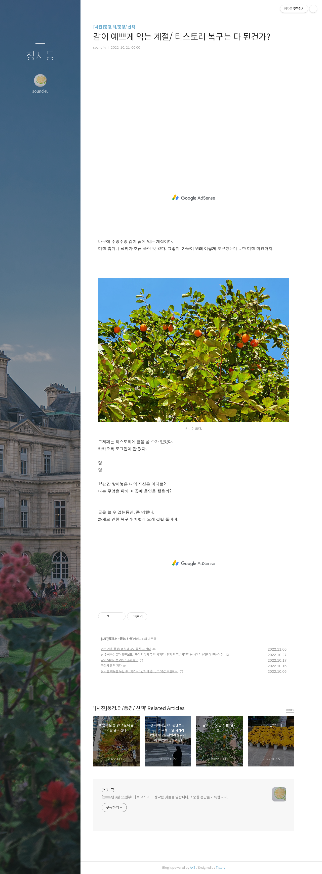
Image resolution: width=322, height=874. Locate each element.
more (295, 710)
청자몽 (40, 56)
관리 (70, 864)
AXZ (197, 867)
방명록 (30, 864)
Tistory (224, 867)
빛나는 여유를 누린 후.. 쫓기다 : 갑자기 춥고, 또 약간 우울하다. (144, 671)
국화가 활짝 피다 (115, 665)
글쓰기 (11, 864)
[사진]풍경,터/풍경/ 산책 (118, 27)
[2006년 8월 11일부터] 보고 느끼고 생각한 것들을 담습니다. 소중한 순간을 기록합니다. (169, 797)
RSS (50, 864)
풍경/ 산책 (130, 639)
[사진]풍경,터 (113, 639)
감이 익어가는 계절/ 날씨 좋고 (124, 660)
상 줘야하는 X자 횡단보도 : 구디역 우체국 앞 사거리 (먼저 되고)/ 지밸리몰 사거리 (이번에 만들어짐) (167, 654)
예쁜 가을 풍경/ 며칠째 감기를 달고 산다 (130, 649)
